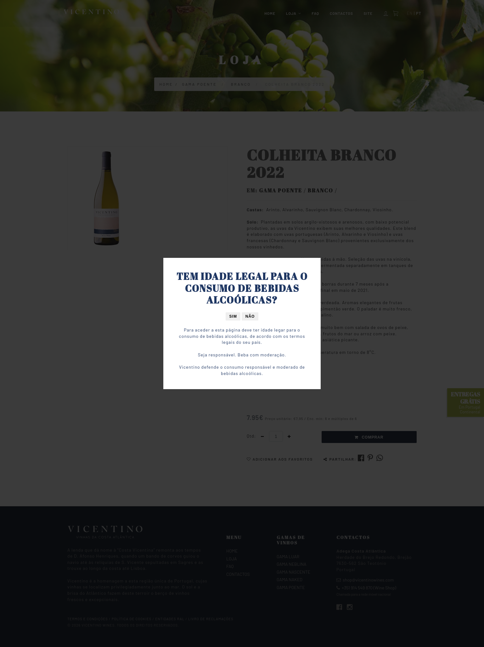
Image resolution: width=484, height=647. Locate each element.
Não (250, 316)
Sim (233, 316)
